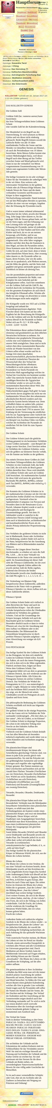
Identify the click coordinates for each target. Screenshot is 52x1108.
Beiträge (29, 52)
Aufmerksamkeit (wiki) (23, 81)
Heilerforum (32, 12)
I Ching (15, 66)
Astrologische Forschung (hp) (26, 75)
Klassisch (30, 49)
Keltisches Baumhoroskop (24, 72)
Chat (31, 30)
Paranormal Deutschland (26, 8)
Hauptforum (22, 12)
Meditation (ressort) (21, 78)
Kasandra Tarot (19, 63)
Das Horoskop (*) (19, 69)
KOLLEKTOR (11, 96)
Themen (21, 52)
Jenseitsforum (32, 16)
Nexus (21, 27)
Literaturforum (22, 19)
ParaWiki (24, 30)
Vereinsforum (30, 27)
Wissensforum (32, 23)
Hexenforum (21, 16)
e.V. (39, 8)
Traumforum (21, 23)
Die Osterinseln (19, 84)
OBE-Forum (33, 19)
